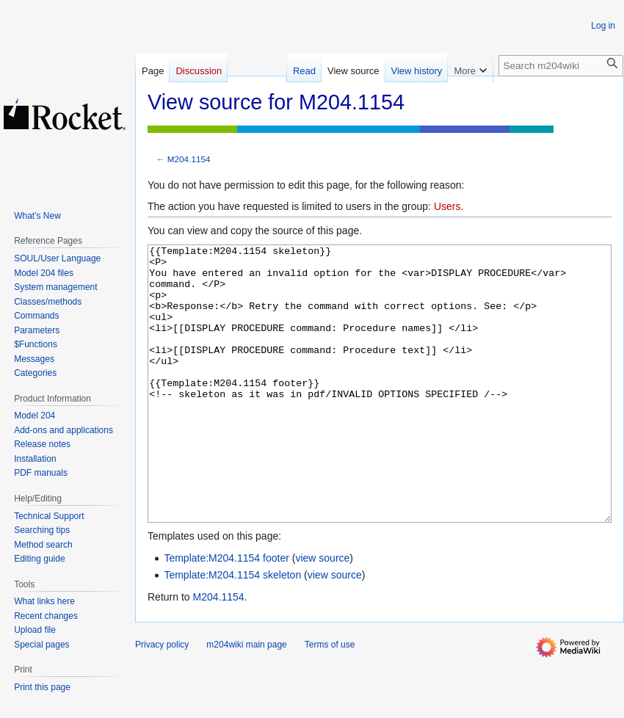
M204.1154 (189, 159)
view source (322, 613)
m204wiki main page (246, 700)
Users (447, 206)
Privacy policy (162, 700)
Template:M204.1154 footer (226, 613)
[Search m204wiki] (560, 65)
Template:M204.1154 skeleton (232, 630)
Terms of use (330, 700)
